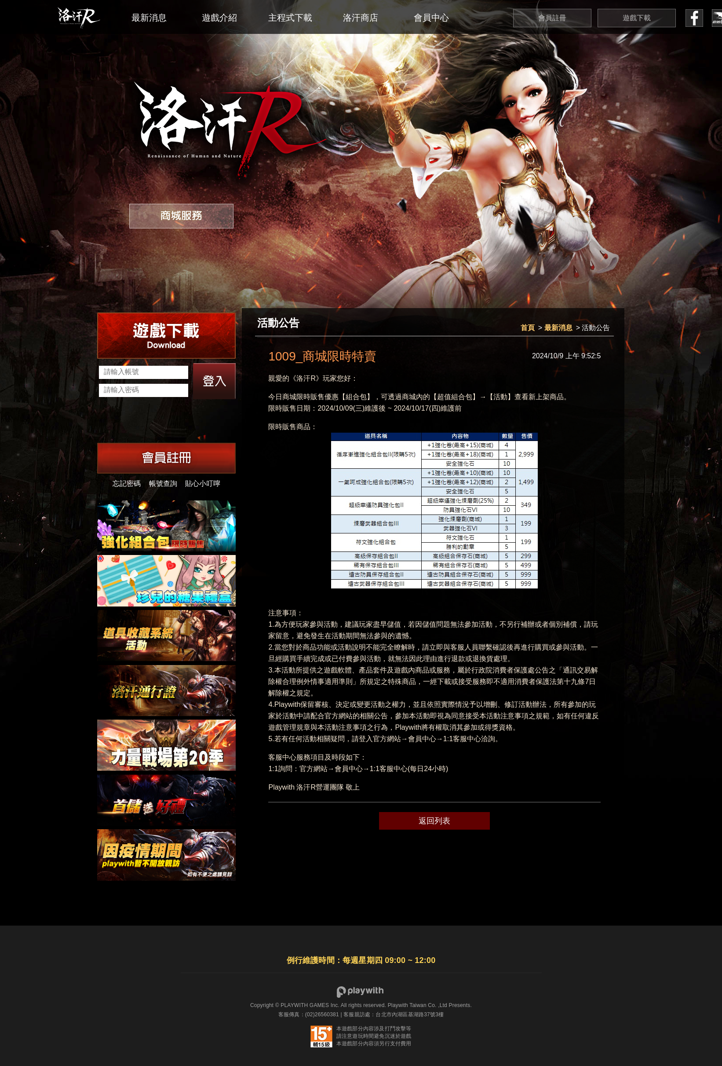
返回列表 (434, 820)
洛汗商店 (360, 17)
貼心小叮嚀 (202, 483)
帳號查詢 (163, 483)
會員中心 (431, 17)
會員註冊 (552, 18)
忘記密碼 (127, 483)
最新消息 (149, 17)
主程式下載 (290, 17)
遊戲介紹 (219, 17)
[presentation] (166, 421)
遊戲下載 (637, 18)
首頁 (528, 327)
